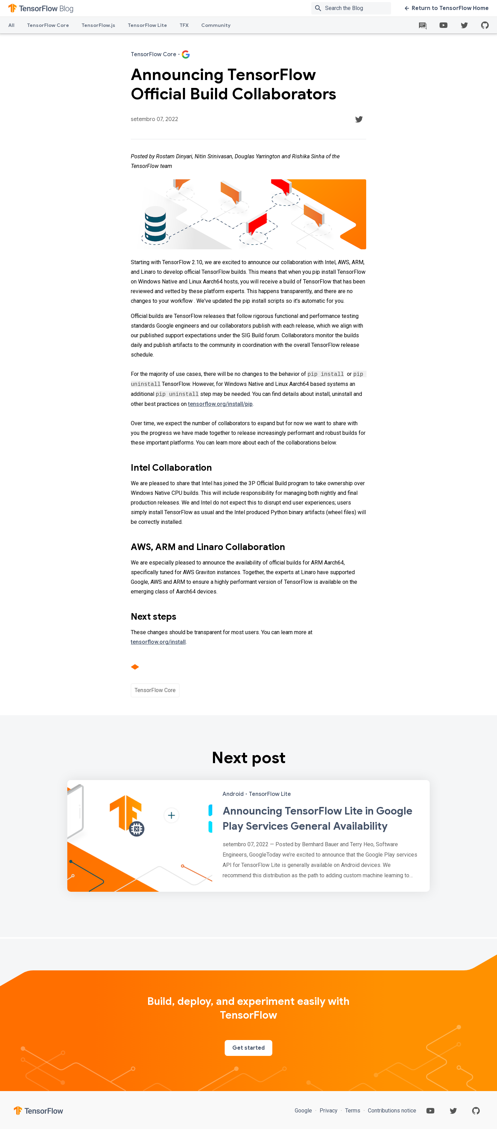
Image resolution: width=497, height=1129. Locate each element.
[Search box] (359, 8)
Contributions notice (391, 1110)
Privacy (328, 1110)
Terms (353, 1110)
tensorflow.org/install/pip (220, 404)
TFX (184, 25)
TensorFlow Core (48, 25)
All (11, 25)
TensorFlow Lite (147, 25)
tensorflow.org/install (158, 642)
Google (304, 1110)
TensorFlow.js (98, 25)
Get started (248, 1048)
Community (216, 25)
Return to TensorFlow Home (447, 8)
